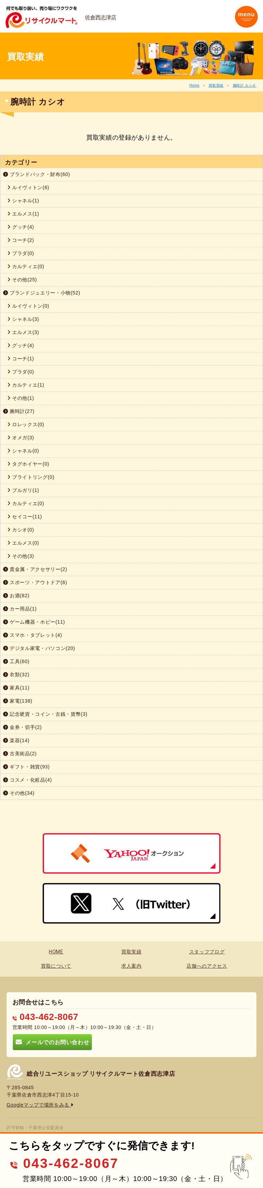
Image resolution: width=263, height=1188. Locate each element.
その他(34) (19, 793)
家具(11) (16, 687)
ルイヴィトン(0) (28, 306)
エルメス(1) (23, 214)
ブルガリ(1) (23, 490)
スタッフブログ (207, 951)
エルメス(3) (23, 332)
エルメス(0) (23, 543)
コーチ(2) (20, 240)
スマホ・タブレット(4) (32, 635)
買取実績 (216, 85)
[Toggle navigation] (246, 17)
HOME (56, 951)
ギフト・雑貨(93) (26, 766)
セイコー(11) (24, 516)
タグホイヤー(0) (28, 464)
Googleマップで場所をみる (40, 1105)
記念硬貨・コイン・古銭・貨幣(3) (45, 714)
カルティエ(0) (25, 266)
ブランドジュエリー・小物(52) (41, 293)
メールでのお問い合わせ (52, 1042)
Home (194, 85)
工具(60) (16, 661)
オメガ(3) (20, 437)
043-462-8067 (45, 1017)
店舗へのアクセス (206, 966)
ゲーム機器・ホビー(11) (34, 622)
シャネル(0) (23, 451)
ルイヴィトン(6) (28, 187)
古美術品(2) (20, 753)
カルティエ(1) (25, 385)
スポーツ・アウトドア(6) (35, 582)
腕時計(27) (19, 411)
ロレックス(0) (25, 424)
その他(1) (20, 398)
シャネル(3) (23, 319)
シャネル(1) (23, 200)
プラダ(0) (20, 253)
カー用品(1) (20, 608)
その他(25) (22, 279)
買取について (56, 966)
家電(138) (17, 701)
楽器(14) (16, 740)
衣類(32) (16, 674)
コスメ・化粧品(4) (27, 780)
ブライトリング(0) (30, 477)
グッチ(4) (20, 227)
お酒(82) (16, 595)
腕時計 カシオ (244, 85)
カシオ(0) (20, 530)
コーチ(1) (20, 358)
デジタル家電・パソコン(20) (39, 648)
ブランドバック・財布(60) (36, 174)
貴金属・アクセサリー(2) (35, 569)
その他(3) (20, 556)
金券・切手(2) (22, 727)
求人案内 (131, 966)
